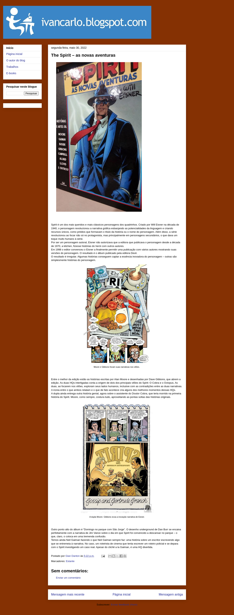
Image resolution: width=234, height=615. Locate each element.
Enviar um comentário (68, 577)
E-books (11, 73)
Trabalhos (12, 66)
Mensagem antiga (171, 594)
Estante (70, 561)
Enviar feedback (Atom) (124, 604)
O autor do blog (15, 60)
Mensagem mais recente (67, 594)
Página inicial (121, 594)
